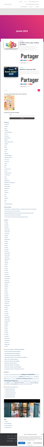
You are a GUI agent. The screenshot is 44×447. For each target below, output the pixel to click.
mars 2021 (6, 311)
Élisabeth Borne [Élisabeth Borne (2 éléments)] (30, 384)
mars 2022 (6, 293)
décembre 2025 (7, 229)
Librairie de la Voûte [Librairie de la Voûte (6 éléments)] (19, 382)
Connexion (6, 421)
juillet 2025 (6, 235)
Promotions (6, 192)
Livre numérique (7, 174)
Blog (25, 1)
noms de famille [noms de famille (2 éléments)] (19, 384)
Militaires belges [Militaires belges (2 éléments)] (10, 384)
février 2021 (6, 313)
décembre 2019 (7, 338)
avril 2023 (6, 268)
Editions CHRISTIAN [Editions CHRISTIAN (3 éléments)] (26, 376)
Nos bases (37, 6)
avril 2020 (6, 330)
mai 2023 (6, 266)
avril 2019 (6, 346)
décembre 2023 (7, 253)
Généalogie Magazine (8, 155)
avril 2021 (6, 309)
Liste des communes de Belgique (34, 1)
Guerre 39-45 (6, 161)
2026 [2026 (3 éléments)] (6, 374)
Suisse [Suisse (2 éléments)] (22, 384)
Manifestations (6, 180)
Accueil (21, 1)
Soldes (5, 196)
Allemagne (6, 130)
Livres (5, 176)
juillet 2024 (6, 243)
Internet (5, 165)
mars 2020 (6, 332)
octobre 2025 (6, 233)
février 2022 (6, 295)
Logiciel (5, 178)
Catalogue (6, 143)
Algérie (5, 128)
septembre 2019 (7, 344)
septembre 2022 (7, 282)
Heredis (5, 163)
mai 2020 (6, 328)
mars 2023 (6, 270)
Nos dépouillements (24, 6)
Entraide (5, 147)
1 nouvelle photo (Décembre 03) (9, 396)
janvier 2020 (6, 336)
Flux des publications (7, 423)
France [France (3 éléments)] (7, 378)
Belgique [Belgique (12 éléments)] (24, 374)
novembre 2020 (7, 319)
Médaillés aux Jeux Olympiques (9, 182)
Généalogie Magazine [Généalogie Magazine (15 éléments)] (11, 381)
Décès (5, 145)
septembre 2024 (7, 239)
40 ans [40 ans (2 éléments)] (5, 374)
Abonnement (6, 124)
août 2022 (6, 284)
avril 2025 (6, 237)
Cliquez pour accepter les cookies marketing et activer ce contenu (22, 409)
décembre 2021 (7, 299)
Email (10, 114)
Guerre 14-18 (6, 159)
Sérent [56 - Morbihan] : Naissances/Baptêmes (12, 361)
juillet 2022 (6, 286)
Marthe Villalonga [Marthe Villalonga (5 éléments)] (34, 382)
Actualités (21, 67)
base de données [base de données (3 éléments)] (18, 374)
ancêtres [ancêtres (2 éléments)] (9, 374)
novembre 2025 (7, 231)
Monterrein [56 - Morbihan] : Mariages (10, 363)
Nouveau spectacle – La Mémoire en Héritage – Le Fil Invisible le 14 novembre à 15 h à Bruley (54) (20, 209)
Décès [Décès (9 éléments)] (21, 376)
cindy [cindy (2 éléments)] (38, 374)
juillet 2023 (6, 262)
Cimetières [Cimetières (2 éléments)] (36, 374)
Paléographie (6, 188)
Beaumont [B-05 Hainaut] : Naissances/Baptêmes (12, 355)
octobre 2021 (6, 303)
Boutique (31, 6)
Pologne (5, 190)
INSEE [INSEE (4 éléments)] (8, 382)
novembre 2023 (7, 255)
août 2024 (6, 241)
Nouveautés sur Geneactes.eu (11, 387)
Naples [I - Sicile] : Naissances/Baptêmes (11, 359)
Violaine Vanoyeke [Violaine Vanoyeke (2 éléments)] (25, 384)
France (5, 151)
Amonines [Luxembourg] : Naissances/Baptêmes (12, 351)
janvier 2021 (6, 315)
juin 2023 (5, 264)
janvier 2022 (6, 297)
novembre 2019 (7, 340)
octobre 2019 (6, 342)
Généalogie (6, 153)
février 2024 (6, 249)
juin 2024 (5, 245)
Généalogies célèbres (8, 157)
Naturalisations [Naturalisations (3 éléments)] (14, 384)
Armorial (5, 134)
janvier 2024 (6, 251)
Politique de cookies (29, 445)
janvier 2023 (6, 274)
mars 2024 (6, 247)
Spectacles (6, 198)
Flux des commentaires (8, 425)
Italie (5, 167)
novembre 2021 (7, 301)
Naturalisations (7, 184)
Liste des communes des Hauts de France (32, 4)
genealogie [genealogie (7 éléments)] (29, 378)
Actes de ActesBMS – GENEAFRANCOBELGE (14, 349)
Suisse (5, 200)
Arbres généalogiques (8, 132)
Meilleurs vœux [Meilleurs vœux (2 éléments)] (6, 384)
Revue (5, 194)
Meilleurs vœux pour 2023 (28, 69)
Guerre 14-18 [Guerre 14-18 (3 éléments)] (34, 378)
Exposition (6, 149)
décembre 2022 (7, 276)
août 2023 (6, 260)
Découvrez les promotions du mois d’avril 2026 (12, 211)
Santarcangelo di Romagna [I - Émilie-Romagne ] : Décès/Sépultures (15, 357)
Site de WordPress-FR (8, 427)
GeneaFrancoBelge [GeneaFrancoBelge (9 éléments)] (21, 378)
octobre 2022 (6, 280)
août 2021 (6, 307)
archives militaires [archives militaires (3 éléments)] (13, 374)
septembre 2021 (7, 305)
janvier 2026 (6, 227)
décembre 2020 (7, 317)
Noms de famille (7, 186)
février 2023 (6, 272)
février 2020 (6, 334)
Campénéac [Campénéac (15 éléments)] (31, 374)
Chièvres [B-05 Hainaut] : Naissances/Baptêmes (12, 353)
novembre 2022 (7, 278)
